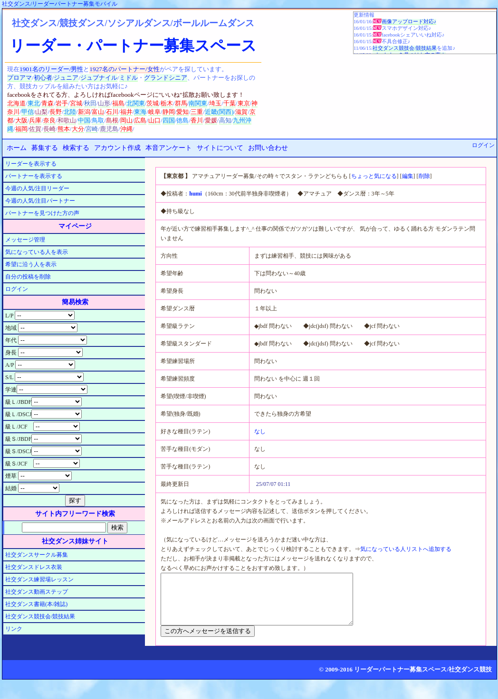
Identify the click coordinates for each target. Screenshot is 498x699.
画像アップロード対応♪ (409, 21)
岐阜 (154, 111)
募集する (44, 147)
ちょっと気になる (374, 176)
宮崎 (92, 128)
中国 (84, 120)
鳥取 (98, 120)
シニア (178, 77)
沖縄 (126, 128)
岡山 (126, 120)
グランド (156, 77)
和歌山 (66, 120)
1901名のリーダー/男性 (51, 69)
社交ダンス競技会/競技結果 (405, 48)
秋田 (90, 103)
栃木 (167, 103)
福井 (126, 111)
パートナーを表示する (33, 176)
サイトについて (220, 147)
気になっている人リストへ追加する (405, 549)
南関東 (198, 103)
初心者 (43, 77)
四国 (169, 120)
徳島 (182, 120)
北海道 (16, 103)
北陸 (70, 111)
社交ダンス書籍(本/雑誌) (36, 604)
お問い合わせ (268, 147)
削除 (424, 176)
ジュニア (66, 77)
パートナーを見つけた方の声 (42, 213)
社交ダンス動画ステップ (36, 591)
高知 (225, 120)
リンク (13, 628)
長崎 (49, 128)
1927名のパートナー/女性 (124, 69)
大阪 (21, 120)
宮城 (76, 103)
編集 (407, 176)
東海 (140, 111)
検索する (76, 147)
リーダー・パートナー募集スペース (133, 45)
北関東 (135, 103)
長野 (55, 111)
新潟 (84, 111)
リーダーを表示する (31, 163)
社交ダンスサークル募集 (36, 554)
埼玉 (215, 103)
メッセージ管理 (25, 239)
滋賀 (241, 111)
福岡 (21, 128)
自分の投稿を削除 (28, 276)
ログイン (483, 145)
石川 (112, 111)
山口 (154, 120)
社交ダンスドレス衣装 (33, 567)
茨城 (152, 103)
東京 (244, 103)
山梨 (41, 111)
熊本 (63, 128)
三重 (197, 111)
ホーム (17, 147)
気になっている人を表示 (36, 252)
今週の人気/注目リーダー (37, 188)
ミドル (128, 77)
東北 (34, 103)
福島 (118, 103)
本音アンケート (168, 147)
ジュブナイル (98, 77)
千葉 (229, 103)
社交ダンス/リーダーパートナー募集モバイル (59, 3)
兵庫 (35, 120)
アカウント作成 (117, 147)
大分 (78, 128)
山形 (104, 103)
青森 (47, 103)
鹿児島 (109, 128)
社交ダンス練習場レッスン (39, 579)
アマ (25, 77)
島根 (112, 120)
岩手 (62, 103)
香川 (197, 120)
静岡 (169, 111)
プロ (13, 77)
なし (260, 431)
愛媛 (211, 120)
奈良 (49, 120)
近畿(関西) (219, 111)
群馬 (181, 103)
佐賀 (35, 128)
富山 (98, 111)
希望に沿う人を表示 (31, 264)
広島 (140, 120)
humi (195, 193)
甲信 (27, 111)
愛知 (182, 111)
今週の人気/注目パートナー (40, 200)
